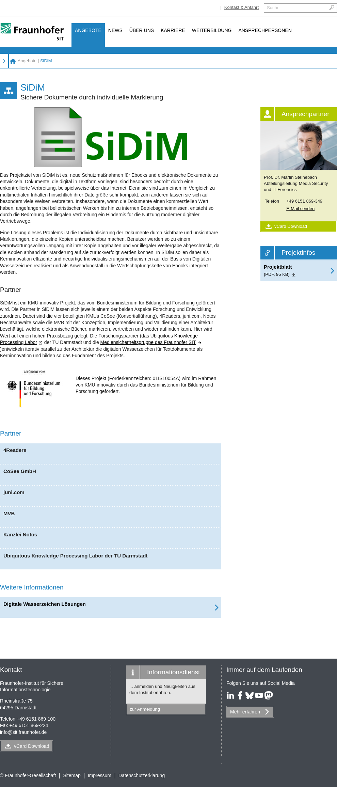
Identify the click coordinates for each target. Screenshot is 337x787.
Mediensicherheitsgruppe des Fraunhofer (151, 342)
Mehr (245, 711)
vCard (31, 746)
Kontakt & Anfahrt (241, 7)
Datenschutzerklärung (141, 775)
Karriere (173, 30)
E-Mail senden (300, 208)
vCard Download (285, 226)
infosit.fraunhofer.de (23, 732)
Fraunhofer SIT (12, 61)
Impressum (99, 775)
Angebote (88, 30)
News (115, 30)
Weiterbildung (212, 30)
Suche (273, 7)
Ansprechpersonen (264, 30)
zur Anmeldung (145, 709)
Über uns (141, 30)
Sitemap (71, 775)
